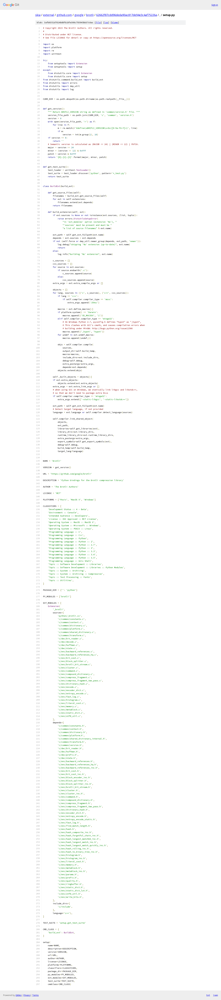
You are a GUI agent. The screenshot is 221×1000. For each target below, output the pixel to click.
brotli (90, 15)
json (215, 995)
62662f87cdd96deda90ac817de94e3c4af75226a (126, 15)
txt (208, 995)
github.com (64, 15)
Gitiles (18, 995)
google (78, 15)
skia (38, 15)
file (98, 22)
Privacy (26, 995)
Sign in (214, 4)
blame (115, 22)
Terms (35, 995)
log (106, 22)
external (48, 15)
